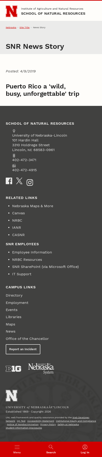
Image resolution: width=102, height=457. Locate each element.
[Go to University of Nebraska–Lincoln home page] (11, 11)
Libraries (13, 317)
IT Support (21, 274)
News (10, 331)
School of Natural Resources (53, 13)
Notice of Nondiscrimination (23, 424)
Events (11, 310)
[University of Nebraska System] (41, 368)
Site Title (24, 27)
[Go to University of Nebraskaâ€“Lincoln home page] (11, 396)
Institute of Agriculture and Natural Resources (52, 8)
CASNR (18, 235)
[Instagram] (30, 182)
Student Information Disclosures (24, 428)
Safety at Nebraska (68, 424)
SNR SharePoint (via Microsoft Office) (45, 266)
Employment (17, 302)
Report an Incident (23, 349)
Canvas (18, 213)
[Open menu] (17, 449)
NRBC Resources (27, 259)
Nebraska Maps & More (32, 206)
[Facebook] (9, 181)
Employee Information (32, 252)
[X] (19, 181)
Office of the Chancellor (27, 338)
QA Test (21, 421)
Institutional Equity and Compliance (76, 421)
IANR (16, 227)
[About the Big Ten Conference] (13, 369)
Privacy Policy (48, 424)
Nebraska (11, 27)
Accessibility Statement (40, 421)
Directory (14, 295)
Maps (10, 324)
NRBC (17, 220)
